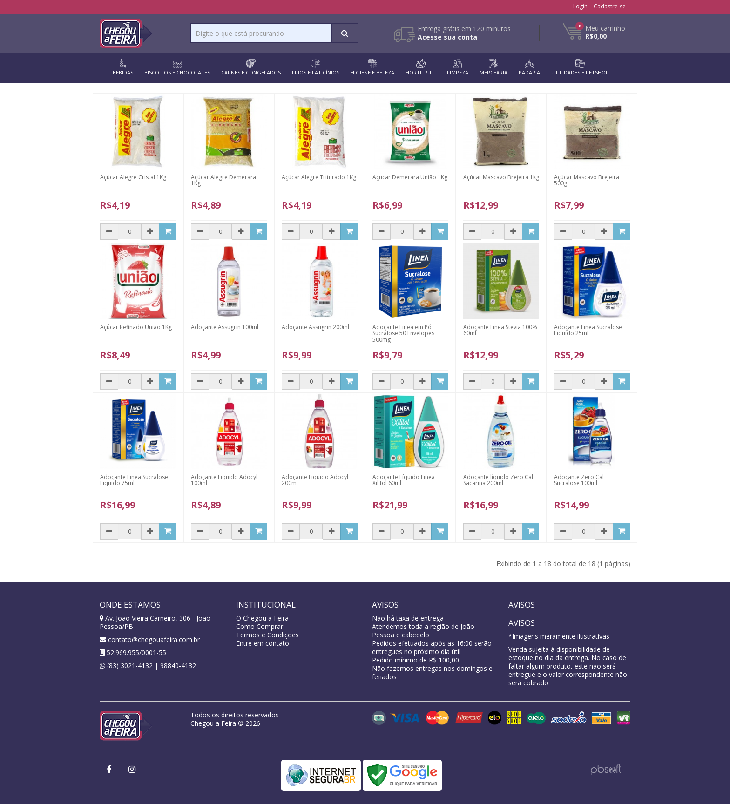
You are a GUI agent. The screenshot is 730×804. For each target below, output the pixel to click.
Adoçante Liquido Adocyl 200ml (315, 480)
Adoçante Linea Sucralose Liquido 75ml (134, 480)
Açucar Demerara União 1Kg (409, 177)
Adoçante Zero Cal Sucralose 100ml (579, 480)
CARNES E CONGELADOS (251, 67)
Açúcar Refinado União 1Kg (136, 327)
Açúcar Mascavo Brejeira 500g (586, 180)
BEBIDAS (123, 67)
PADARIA (529, 67)
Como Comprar (259, 626)
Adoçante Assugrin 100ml (224, 327)
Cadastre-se (610, 6)
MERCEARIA (493, 67)
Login (580, 6)
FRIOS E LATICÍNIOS (315, 67)
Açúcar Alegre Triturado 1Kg (319, 177)
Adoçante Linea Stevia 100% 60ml (500, 330)
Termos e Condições (267, 634)
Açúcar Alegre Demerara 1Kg (223, 180)
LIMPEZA (457, 67)
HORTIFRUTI (421, 67)
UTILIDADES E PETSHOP (580, 67)
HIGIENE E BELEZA (372, 67)
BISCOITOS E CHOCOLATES (177, 67)
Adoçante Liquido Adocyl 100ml (224, 480)
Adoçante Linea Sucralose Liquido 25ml (588, 330)
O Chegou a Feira (262, 618)
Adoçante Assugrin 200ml (315, 327)
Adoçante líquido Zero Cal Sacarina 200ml (498, 480)
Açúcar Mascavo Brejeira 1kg (501, 177)
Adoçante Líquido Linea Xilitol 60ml (403, 480)
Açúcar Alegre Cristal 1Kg (133, 177)
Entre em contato (262, 643)
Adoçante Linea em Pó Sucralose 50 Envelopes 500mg (403, 333)
